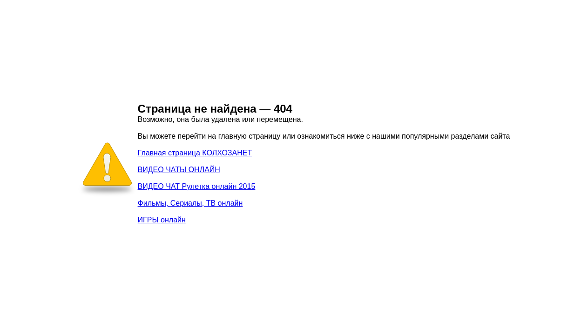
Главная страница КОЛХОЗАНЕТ (195, 153)
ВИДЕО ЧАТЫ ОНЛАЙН (179, 170)
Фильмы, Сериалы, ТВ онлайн (190, 203)
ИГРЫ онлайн (162, 220)
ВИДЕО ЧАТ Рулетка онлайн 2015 (197, 186)
